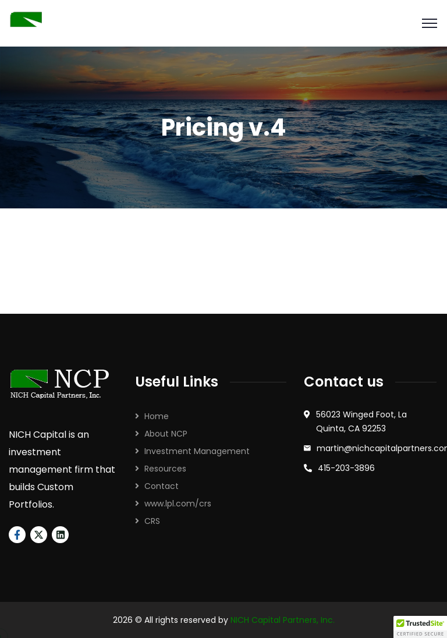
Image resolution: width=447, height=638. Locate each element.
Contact (161, 486)
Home (156, 416)
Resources (165, 468)
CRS (152, 521)
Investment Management (197, 451)
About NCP (165, 433)
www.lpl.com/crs (177, 503)
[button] (420, 627)
